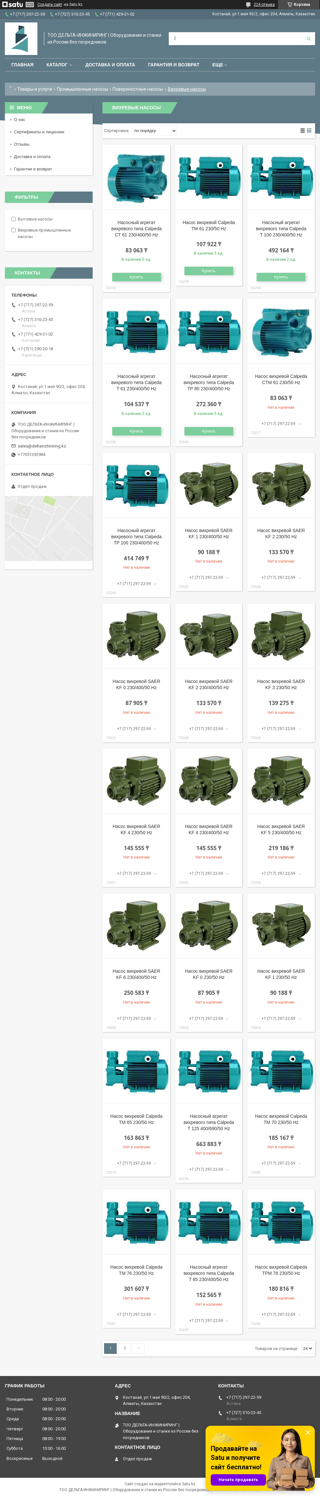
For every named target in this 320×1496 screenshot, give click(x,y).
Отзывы (22, 144)
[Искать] (308, 38)
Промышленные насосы (82, 89)
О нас (19, 119)
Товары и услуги (34, 89)
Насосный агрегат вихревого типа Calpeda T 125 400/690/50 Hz (208, 1122)
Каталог (57, 64)
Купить (136, 276)
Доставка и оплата (110, 64)
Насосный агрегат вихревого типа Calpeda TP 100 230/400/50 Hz (136, 536)
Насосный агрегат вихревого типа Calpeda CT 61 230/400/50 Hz (136, 228)
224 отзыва (264, 4)
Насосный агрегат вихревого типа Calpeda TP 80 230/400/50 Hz (208, 382)
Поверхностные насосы (138, 89)
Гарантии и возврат (33, 169)
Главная (22, 64)
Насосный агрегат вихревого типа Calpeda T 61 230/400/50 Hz (136, 382)
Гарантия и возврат (173, 64)
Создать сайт (49, 4)
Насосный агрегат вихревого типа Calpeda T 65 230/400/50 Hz (208, 1273)
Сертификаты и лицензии (39, 131)
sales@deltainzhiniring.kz (42, 446)
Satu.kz (188, 1484)
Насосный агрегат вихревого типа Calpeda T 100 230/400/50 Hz (281, 228)
